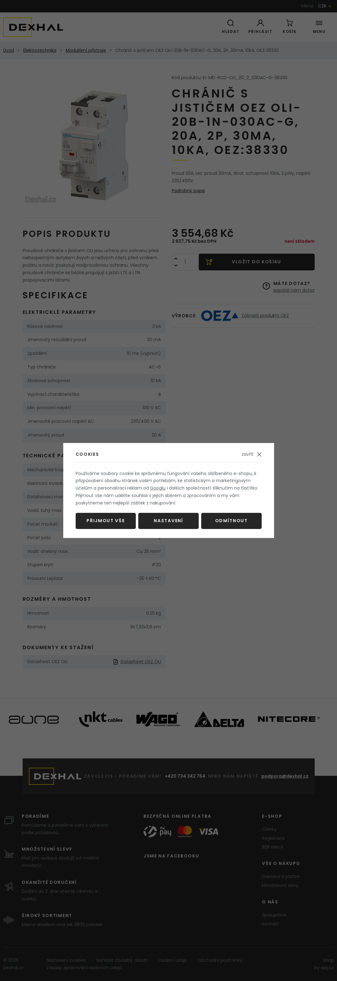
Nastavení (168, 521)
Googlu (158, 488)
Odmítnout (231, 521)
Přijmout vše (105, 521)
